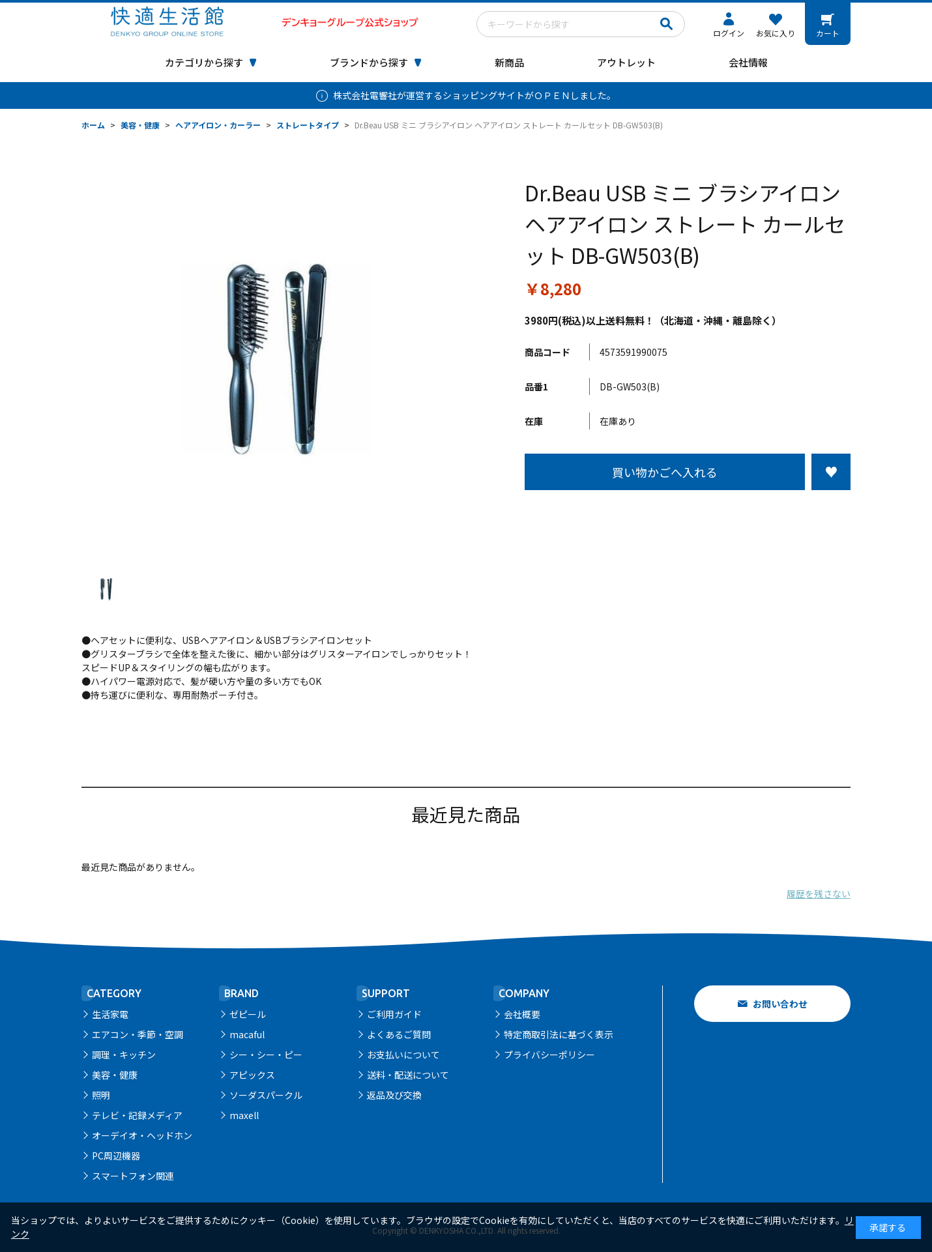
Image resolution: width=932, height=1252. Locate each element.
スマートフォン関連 (133, 1175)
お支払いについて (403, 1054)
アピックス (252, 1074)
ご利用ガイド (394, 1014)
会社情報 (748, 62)
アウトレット (626, 62)
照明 (101, 1094)
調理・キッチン (124, 1054)
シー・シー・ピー (265, 1054)
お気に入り (775, 32)
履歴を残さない (819, 893)
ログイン (728, 32)
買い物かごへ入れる (665, 471)
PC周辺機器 (116, 1155)
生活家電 (110, 1014)
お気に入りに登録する (831, 472)
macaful (247, 1034)
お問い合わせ (780, 1003)
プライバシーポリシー (549, 1054)
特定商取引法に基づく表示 (558, 1034)
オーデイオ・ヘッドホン (142, 1135)
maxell (244, 1115)
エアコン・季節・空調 (137, 1034)
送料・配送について (408, 1074)
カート (827, 32)
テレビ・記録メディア (137, 1115)
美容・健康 (115, 1074)
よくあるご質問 (399, 1034)
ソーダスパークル (265, 1094)
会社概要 (522, 1014)
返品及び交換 (394, 1094)
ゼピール (247, 1014)
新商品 (509, 62)
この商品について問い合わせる (688, 514)
